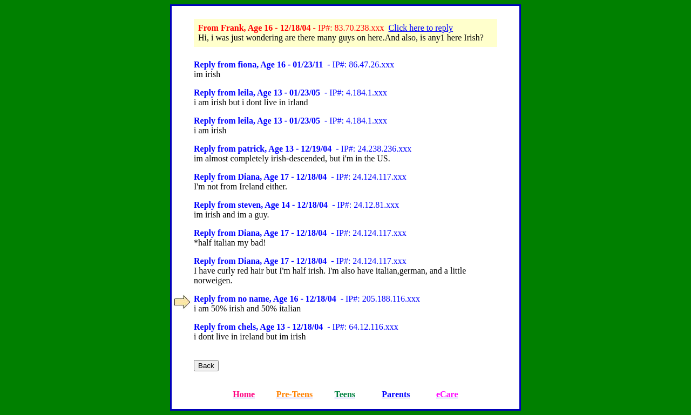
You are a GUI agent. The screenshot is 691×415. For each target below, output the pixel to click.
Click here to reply (421, 27)
